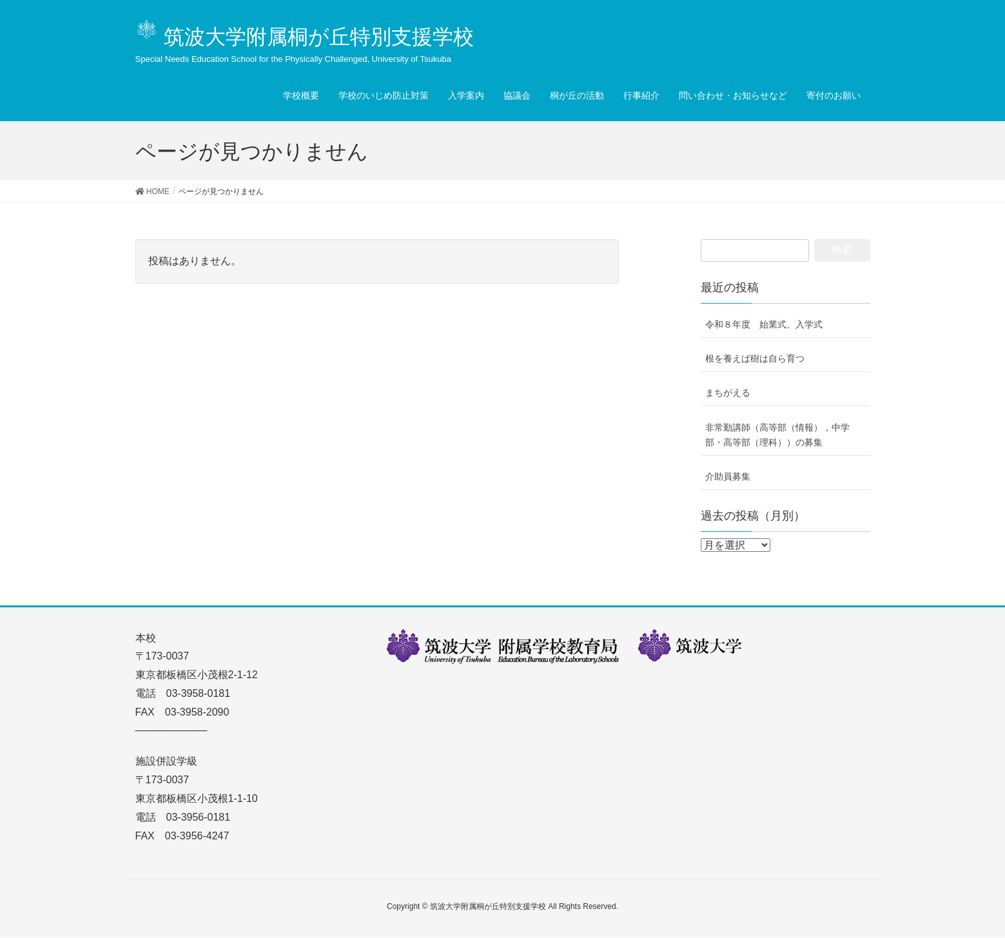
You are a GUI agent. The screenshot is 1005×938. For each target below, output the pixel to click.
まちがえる (727, 392)
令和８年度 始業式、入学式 (764, 324)
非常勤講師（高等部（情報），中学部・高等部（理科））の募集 (777, 434)
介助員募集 (727, 476)
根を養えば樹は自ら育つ (755, 358)
